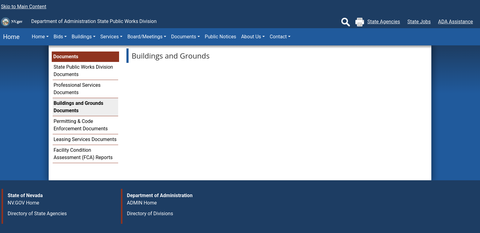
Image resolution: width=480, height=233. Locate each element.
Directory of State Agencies (37, 213)
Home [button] (38, 37)
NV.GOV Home (23, 203)
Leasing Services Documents (85, 139)
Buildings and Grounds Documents (78, 106)
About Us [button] (251, 37)
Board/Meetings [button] (145, 37)
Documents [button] (183, 37)
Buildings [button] (82, 37)
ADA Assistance (455, 22)
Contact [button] (278, 37)
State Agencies (383, 22)
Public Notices (220, 37)
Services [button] (109, 37)
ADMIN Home (142, 203)
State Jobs (419, 22)
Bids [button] (58, 37)
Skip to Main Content (23, 7)
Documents (65, 56)
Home (10, 36)
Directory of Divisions (150, 213)
